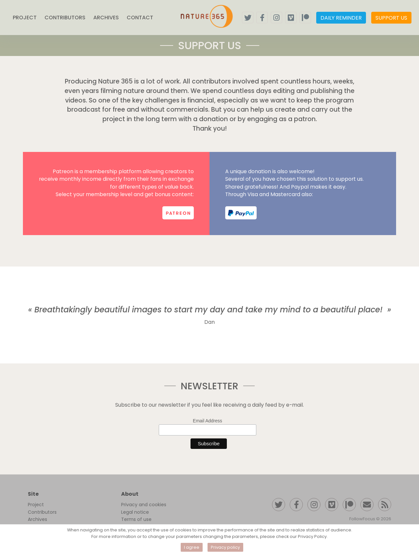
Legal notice (135, 512)
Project (36, 504)
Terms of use (136, 519)
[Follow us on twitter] (247, 17)
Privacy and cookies (143, 504)
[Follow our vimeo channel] (291, 17)
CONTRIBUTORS (65, 17)
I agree (191, 547)
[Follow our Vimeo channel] (331, 504)
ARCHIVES (106, 17)
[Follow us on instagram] (276, 17)
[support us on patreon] (178, 212)
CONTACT (140, 17)
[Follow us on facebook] (262, 17)
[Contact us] (366, 504)
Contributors (42, 512)
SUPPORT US (391, 18)
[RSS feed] (384, 504)
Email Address (207, 420)
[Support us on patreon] (305, 17)
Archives (37, 519)
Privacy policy (225, 547)
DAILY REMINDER (341, 18)
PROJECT (25, 17)
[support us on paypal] (241, 212)
